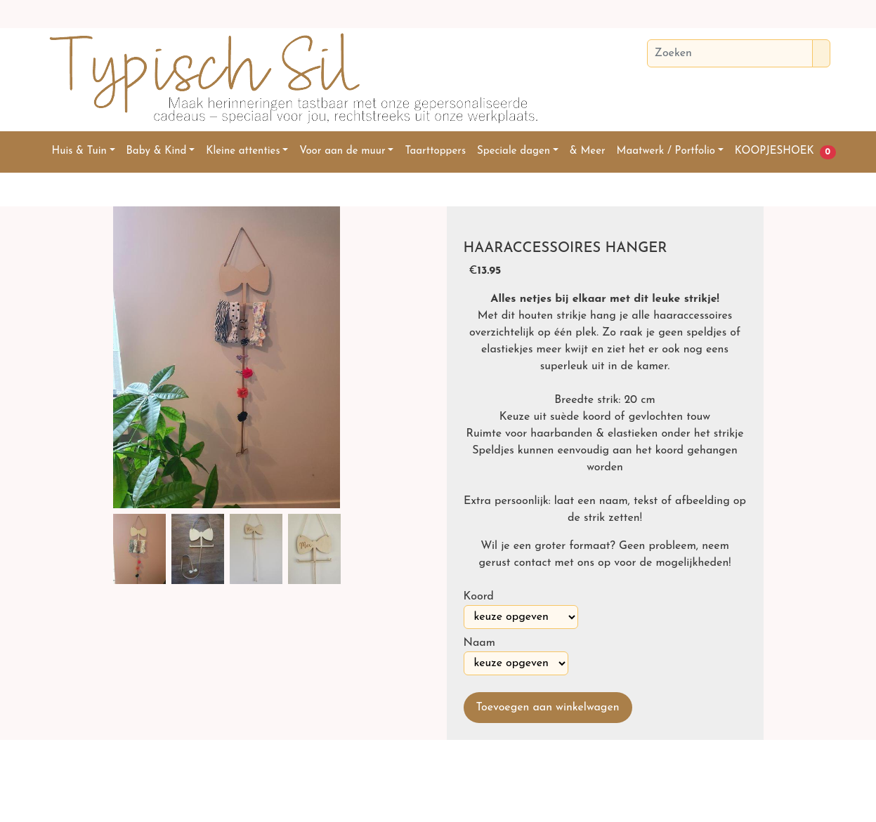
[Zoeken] (730, 53)
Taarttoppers (435, 151)
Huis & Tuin (79, 151)
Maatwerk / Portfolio (666, 151)
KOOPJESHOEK (774, 151)
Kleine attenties (243, 151)
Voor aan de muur (342, 151)
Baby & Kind (156, 151)
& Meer (588, 151)
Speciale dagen (513, 151)
